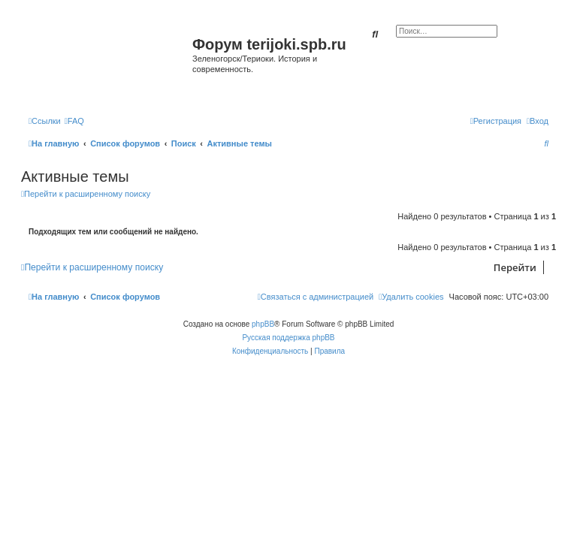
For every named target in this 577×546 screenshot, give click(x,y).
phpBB (263, 324)
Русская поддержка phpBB (288, 337)
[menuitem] (74, 121)
